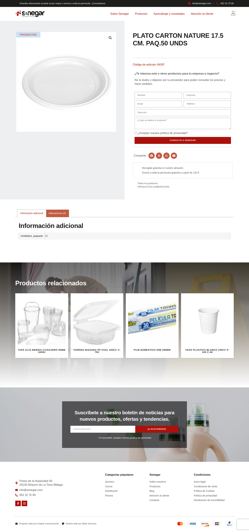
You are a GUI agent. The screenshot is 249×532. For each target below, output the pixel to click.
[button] (110, 38)
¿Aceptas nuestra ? (163, 134)
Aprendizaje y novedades (169, 13)
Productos (141, 13)
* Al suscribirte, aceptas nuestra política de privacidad (124, 439)
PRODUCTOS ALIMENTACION (153, 188)
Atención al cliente (202, 13)
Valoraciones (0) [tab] (57, 214)
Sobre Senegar (119, 13)
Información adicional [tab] (31, 214)
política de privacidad (173, 134)
